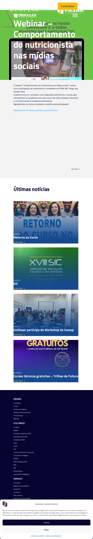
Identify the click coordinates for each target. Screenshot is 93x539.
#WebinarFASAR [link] (20, 110)
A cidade (16, 427)
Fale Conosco (18, 495)
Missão (15, 430)
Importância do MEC (20, 437)
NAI (14, 468)
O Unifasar (17, 403)
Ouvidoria (16, 489)
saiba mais (19, 242)
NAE (14, 465)
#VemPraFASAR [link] (51, 110)
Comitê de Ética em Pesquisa (23, 452)
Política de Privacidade (53, 535)
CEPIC (15, 446)
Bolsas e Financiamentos (22, 412)
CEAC (15, 443)
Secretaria (16, 483)
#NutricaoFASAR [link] (35, 110)
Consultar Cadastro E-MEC (22, 433)
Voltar (75, 169)
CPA (14, 449)
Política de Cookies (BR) (21, 498)
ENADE (15, 458)
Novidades (17, 373)
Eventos (16, 234)
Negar (46, 529)
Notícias (16, 419)
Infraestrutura (18, 415)
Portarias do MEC (19, 440)
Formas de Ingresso (20, 409)
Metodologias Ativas (20, 462)
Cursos (15, 406)
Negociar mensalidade (21, 486)
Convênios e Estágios (20, 455)
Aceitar (47, 522)
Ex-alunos (16, 492)
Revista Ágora (18, 471)
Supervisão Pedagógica (21, 474)
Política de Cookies (37, 535)
